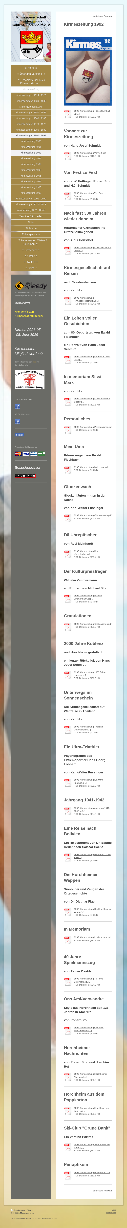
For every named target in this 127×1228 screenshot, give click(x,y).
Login (114, 1210)
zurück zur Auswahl (102, 16)
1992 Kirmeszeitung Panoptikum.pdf (92, 1172)
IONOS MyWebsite (43, 1218)
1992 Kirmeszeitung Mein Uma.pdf (91, 467)
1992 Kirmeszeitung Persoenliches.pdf (93, 427)
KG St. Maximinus (22, 414)
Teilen (19, 435)
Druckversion (18, 1210)
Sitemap (30, 1210)
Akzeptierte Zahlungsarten (26, 447)
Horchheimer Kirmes (23, 399)
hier (34, 362)
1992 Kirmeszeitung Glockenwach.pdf (92, 515)
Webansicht (111, 1213)
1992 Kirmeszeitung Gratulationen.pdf (92, 624)
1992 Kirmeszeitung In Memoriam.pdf (92, 937)
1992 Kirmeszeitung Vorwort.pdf (90, 153)
